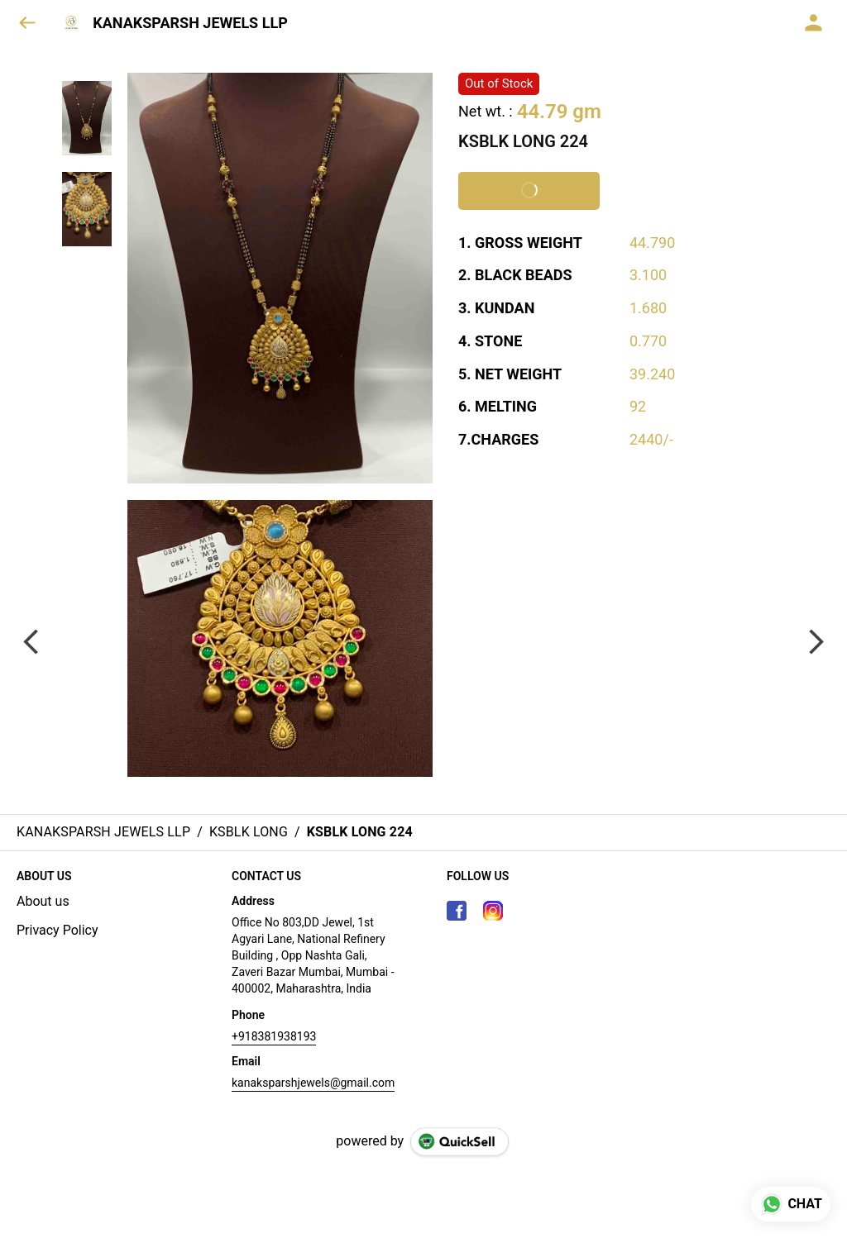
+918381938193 (274, 1036)
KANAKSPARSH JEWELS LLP (190, 23)
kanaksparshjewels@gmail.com (313, 1082)
